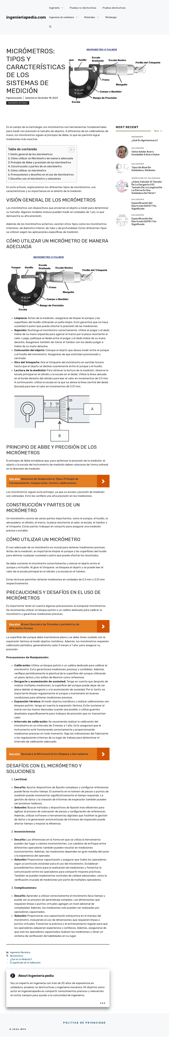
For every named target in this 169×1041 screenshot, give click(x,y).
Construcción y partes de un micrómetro (36, 166)
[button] (50, 26)
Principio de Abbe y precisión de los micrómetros (41, 162)
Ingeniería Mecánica (18, 103)
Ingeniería (58, 8)
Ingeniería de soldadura (65, 17)
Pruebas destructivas (114, 7)
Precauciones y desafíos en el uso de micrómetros (42, 174)
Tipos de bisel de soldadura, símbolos (143, 169)
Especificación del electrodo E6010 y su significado (143, 221)
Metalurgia (110, 17)
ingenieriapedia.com (26, 17)
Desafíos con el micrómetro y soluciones (36, 178)
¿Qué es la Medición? (21, 959)
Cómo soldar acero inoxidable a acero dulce (145, 153)
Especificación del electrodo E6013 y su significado (143, 206)
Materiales (93, 17)
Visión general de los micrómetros (31, 154)
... (102, 1001)
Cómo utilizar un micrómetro (28, 170)
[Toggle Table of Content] (70, 149)
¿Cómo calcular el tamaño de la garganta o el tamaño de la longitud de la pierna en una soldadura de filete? (146, 187)
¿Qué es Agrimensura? (144, 140)
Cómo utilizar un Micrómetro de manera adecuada (42, 158)
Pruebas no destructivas (83, 7)
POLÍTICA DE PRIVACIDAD (84, 1022)
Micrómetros (16, 955)
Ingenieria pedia (14, 98)
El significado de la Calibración (25, 962)
